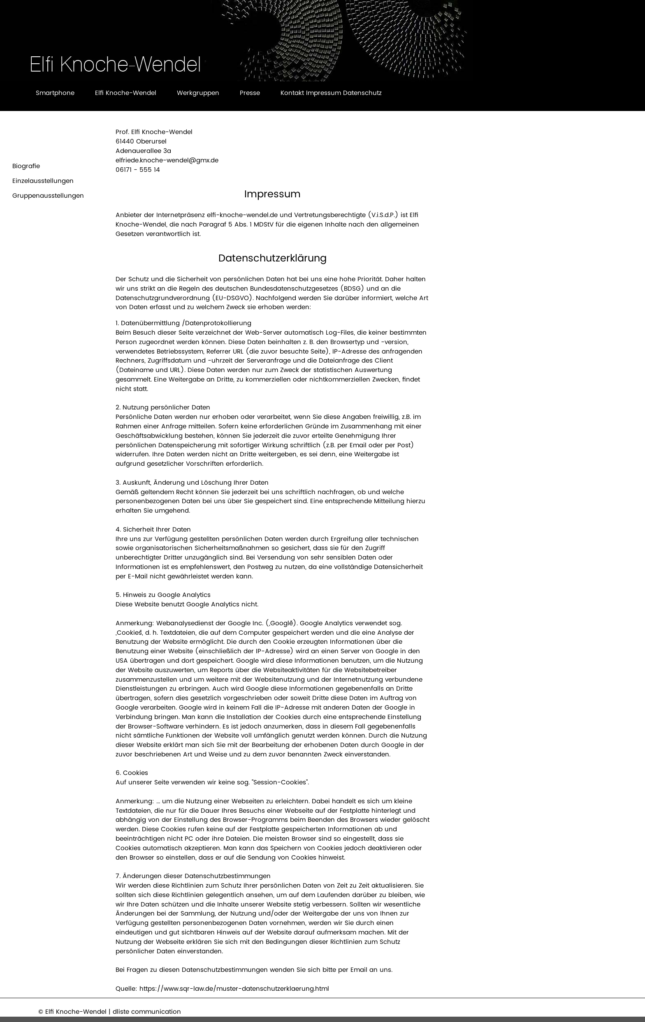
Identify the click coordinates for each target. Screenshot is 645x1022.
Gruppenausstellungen (48, 195)
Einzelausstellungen (43, 180)
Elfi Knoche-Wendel (125, 92)
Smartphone (55, 92)
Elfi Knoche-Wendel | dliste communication (113, 1011)
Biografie (26, 166)
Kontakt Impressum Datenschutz (331, 92)
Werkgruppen (198, 92)
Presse (250, 92)
